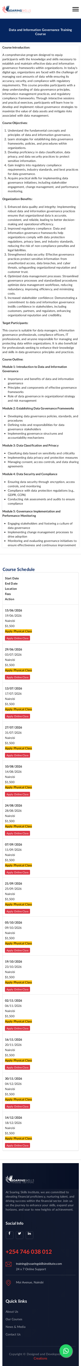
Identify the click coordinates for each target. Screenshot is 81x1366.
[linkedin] (29, 1235)
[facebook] (9, 1235)
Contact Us (13, 1334)
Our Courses (14, 1319)
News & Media (15, 1327)
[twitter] (19, 1235)
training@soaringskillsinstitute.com (39, 1263)
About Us (12, 1311)
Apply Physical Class (18, 631)
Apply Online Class (17, 638)
